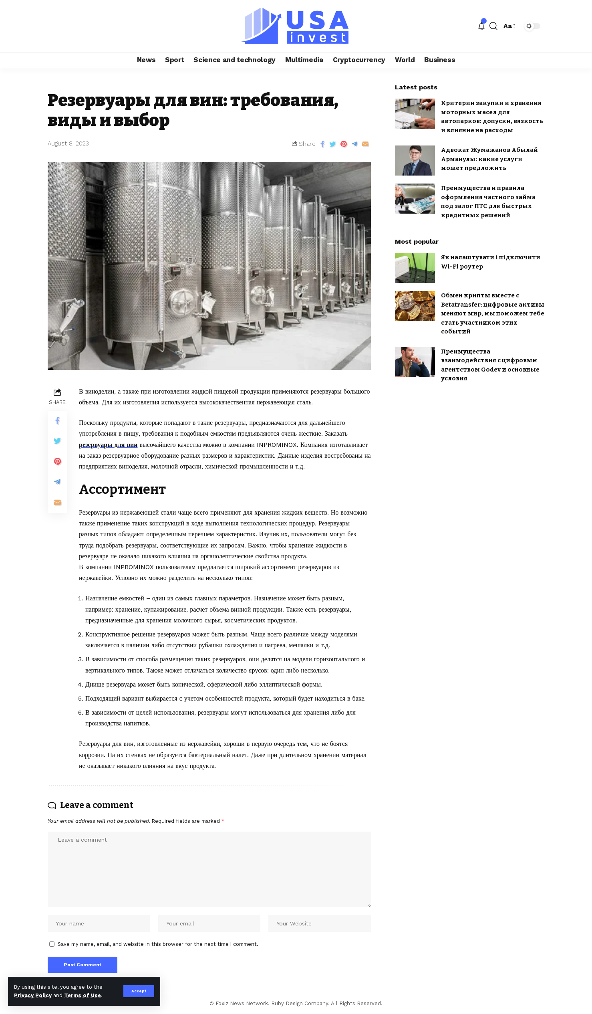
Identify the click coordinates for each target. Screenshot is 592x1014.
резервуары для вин (108, 444)
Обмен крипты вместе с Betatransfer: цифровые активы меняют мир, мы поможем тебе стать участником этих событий (492, 313)
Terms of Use (82, 995)
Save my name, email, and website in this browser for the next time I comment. (158, 944)
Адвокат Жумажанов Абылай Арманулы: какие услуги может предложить (489, 159)
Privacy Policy (33, 995)
